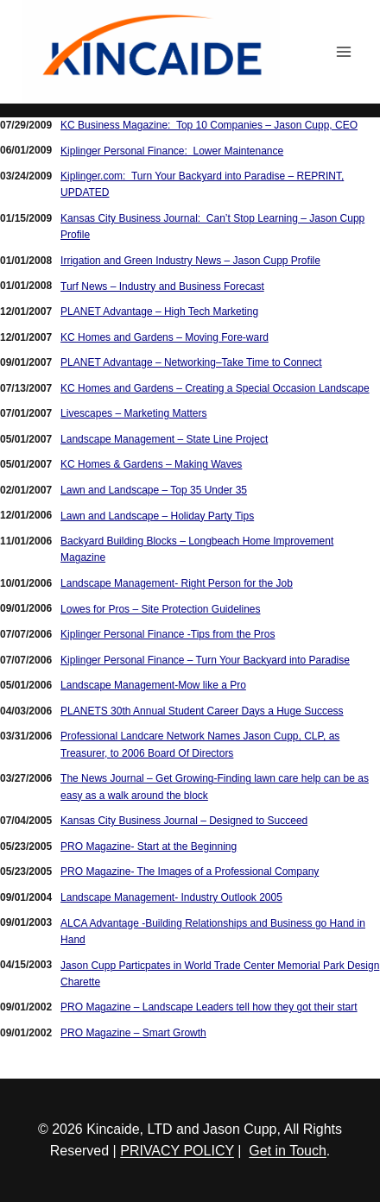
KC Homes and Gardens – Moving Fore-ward (164, 337)
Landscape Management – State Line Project (164, 439)
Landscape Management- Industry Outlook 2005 (171, 897)
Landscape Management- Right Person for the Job (176, 583)
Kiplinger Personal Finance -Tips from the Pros (167, 634)
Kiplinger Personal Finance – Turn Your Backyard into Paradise (205, 660)
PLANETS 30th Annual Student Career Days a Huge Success (202, 711)
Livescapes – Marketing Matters (133, 413)
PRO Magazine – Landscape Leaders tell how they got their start (209, 1007)
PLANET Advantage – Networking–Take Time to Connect (191, 362)
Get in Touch (287, 1150)
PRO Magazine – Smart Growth (133, 1033)
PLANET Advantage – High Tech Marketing (159, 311)
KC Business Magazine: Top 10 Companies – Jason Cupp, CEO (209, 125)
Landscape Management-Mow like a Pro (153, 685)
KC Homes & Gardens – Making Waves (151, 464)
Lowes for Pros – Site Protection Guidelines (160, 609)
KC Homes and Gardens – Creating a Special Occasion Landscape (215, 388)
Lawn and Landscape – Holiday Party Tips (157, 516)
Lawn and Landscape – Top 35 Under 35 (153, 490)
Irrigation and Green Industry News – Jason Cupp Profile (190, 261)
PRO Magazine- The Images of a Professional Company (189, 871)
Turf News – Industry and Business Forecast (162, 286)
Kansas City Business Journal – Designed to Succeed (183, 821)
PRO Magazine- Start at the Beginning (148, 846)
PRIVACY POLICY (177, 1150)
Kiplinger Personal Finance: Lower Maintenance (171, 151)
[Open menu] (343, 51)
